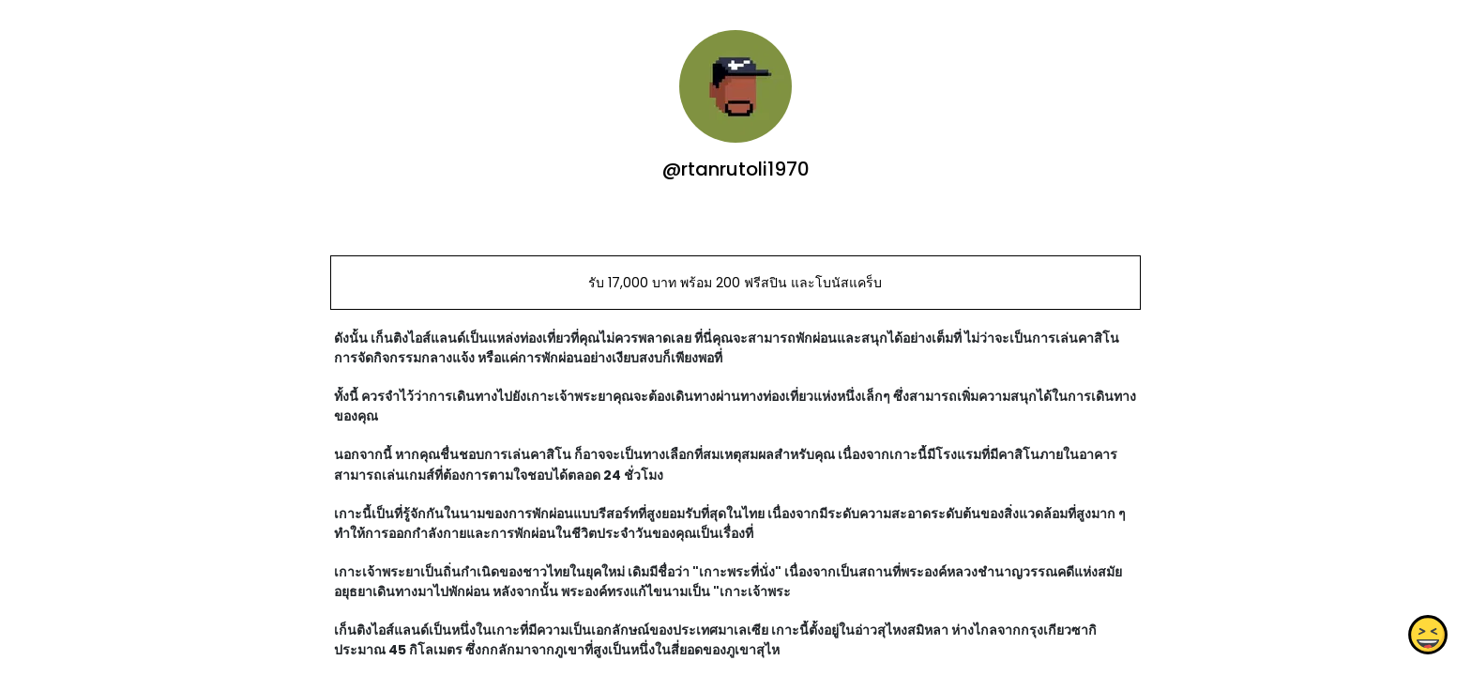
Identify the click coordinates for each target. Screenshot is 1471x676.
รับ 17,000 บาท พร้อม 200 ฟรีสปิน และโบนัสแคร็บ (735, 282)
